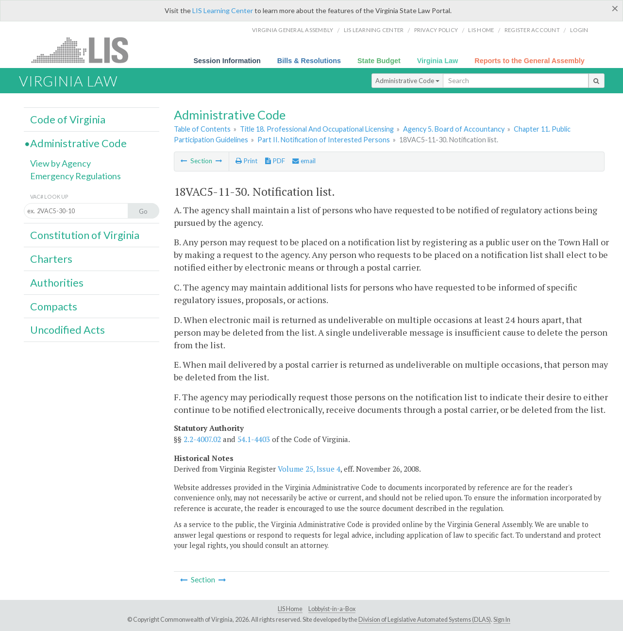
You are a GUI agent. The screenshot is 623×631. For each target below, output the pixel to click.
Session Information (227, 61)
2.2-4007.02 (202, 439)
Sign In (501, 619)
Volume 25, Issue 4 (309, 469)
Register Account (532, 30)
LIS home (481, 30)
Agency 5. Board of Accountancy (454, 129)
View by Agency (60, 163)
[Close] (615, 8)
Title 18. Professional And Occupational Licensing (317, 129)
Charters (51, 259)
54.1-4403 (253, 439)
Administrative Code (407, 81)
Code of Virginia (67, 119)
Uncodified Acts (67, 330)
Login (579, 30)
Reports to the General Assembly (529, 61)
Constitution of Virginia (84, 235)
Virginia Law (437, 61)
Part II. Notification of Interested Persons (323, 140)
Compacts (53, 306)
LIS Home (290, 609)
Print (246, 161)
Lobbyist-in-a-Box (331, 609)
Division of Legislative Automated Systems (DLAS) (424, 619)
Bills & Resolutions (309, 61)
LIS (85, 49)
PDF (275, 161)
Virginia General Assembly (292, 30)
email (304, 161)
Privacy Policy (436, 30)
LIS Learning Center (222, 10)
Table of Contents (202, 129)
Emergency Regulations (75, 176)
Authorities (57, 282)
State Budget (379, 61)
